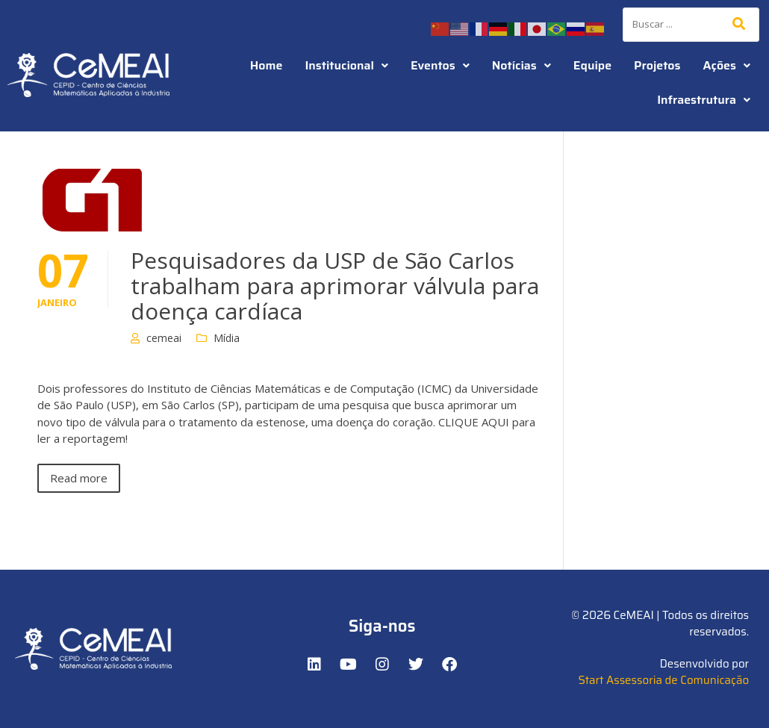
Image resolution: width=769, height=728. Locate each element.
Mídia (227, 338)
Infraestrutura (703, 99)
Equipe (592, 65)
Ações (726, 65)
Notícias (521, 65)
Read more (79, 477)
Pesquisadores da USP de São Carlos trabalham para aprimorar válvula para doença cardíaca (335, 285)
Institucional (346, 65)
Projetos (657, 65)
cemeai (163, 338)
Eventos (440, 65)
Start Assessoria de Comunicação (663, 680)
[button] (346, 66)
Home (266, 65)
